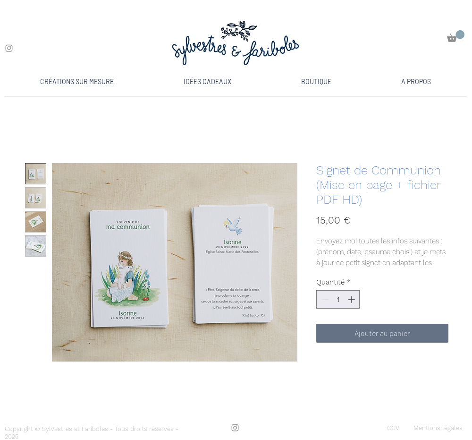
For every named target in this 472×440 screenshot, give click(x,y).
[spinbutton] (338, 299)
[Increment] (352, 299)
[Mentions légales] (438, 428)
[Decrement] (324, 299)
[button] (455, 36)
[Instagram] (9, 48)
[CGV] (393, 428)
